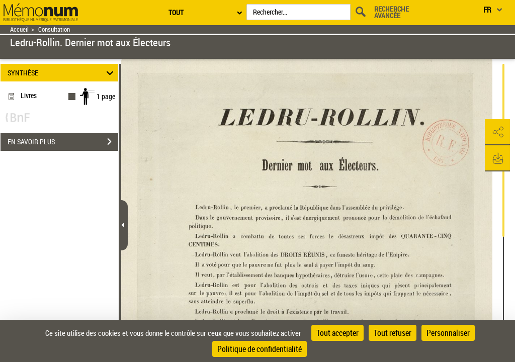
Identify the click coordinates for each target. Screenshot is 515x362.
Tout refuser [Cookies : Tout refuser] (392, 332)
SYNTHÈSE (62, 72)
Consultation (54, 29)
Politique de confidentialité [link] (259, 348)
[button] (497, 132)
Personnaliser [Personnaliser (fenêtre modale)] (448, 332)
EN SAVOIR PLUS (63, 142)
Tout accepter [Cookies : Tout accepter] (337, 332)
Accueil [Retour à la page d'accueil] (19, 29)
